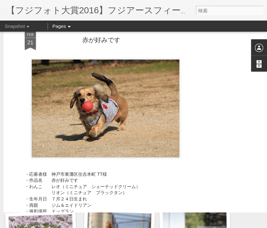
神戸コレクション (117, 198)
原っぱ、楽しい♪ (193, 195)
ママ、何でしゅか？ (40, 198)
